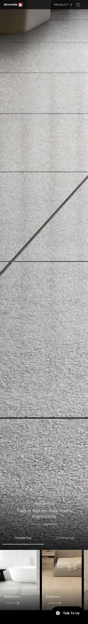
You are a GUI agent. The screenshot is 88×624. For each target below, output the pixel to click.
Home (35, 524)
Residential (23, 538)
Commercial (65, 538)
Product (61, 4)
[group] (20, 580)
